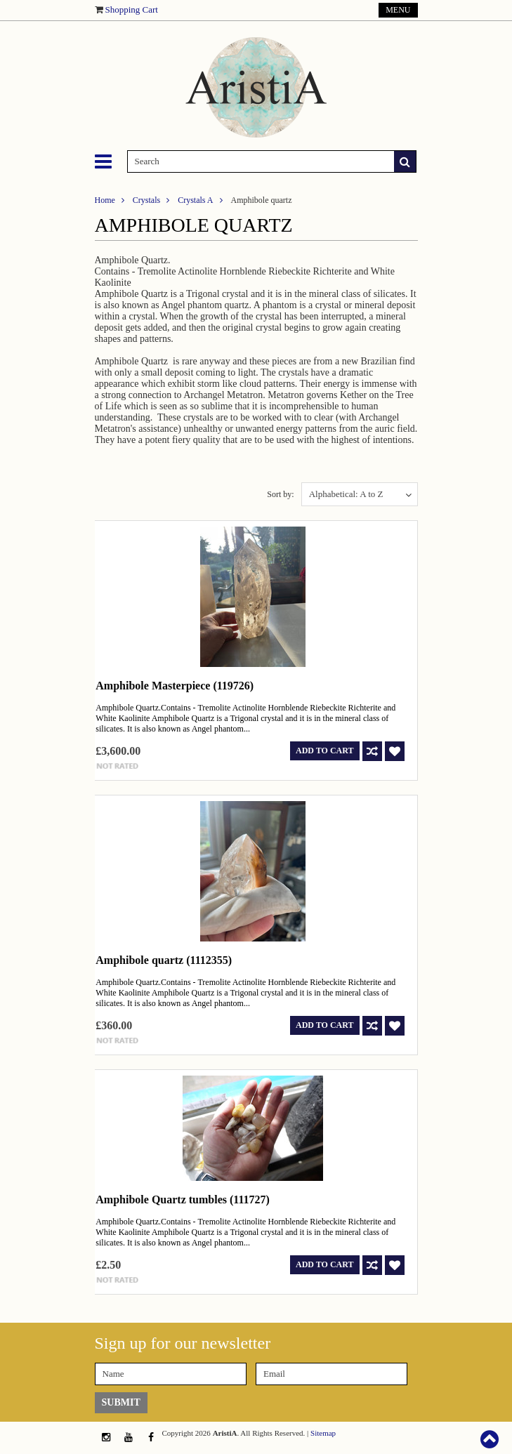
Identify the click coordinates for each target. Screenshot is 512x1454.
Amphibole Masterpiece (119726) (175, 686)
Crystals (146, 200)
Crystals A (195, 200)
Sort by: (280, 494)
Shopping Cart (131, 9)
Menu (398, 10)
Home (105, 200)
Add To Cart (324, 750)
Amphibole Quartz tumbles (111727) (183, 1199)
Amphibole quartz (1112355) (164, 960)
